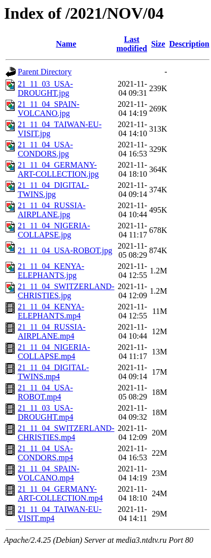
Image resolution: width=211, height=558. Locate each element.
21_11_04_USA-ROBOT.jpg (65, 250)
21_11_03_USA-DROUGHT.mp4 (45, 412)
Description (189, 43)
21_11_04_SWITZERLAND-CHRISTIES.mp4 (66, 433)
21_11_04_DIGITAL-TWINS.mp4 (53, 372)
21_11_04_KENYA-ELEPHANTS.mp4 (51, 311)
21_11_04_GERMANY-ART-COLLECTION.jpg (58, 169)
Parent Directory (45, 71)
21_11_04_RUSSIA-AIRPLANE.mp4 (52, 331)
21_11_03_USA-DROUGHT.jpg (45, 88)
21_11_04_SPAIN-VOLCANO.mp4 (49, 473)
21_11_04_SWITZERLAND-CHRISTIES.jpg (66, 291)
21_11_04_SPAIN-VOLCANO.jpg (49, 108)
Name (66, 43)
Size (158, 43)
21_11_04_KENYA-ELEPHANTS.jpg (51, 271)
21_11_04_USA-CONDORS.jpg (45, 149)
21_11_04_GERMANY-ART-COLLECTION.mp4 (60, 493)
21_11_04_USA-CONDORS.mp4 (45, 453)
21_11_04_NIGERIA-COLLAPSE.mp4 (54, 352)
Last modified (132, 44)
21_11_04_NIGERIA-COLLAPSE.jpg (54, 230)
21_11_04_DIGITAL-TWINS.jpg (53, 189)
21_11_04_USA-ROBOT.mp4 (45, 392)
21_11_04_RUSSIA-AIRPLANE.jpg (52, 210)
